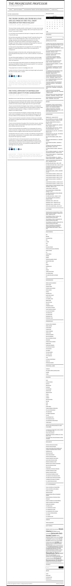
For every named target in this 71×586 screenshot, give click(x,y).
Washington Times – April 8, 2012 (52, 200)
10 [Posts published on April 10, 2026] (59, 22)
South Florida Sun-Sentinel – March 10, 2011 (54, 175)
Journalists (24, 83)
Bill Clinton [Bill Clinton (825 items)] (54, 531)
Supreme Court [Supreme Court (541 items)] (49, 556)
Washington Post (49, 316)
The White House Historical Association (53, 477)
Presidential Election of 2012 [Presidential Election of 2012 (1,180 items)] (55, 546)
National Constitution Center (51, 461)
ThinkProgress (48, 422)
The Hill (47, 415)
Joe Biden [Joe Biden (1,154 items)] (57, 542)
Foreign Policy (48, 329)
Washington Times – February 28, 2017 (53, 202)
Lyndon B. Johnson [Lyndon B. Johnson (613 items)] (58, 543)
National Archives (49, 492)
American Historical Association (52, 444)
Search (61, 567)
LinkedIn (47, 372)
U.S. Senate (48, 514)
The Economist (49, 348)
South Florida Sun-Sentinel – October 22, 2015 (54, 183)
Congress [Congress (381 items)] (58, 531)
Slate (47, 404)
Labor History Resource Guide (51, 459)
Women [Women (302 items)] (51, 561)
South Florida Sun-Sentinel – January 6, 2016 (54, 173)
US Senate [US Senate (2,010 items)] (59, 560)
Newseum (48, 498)
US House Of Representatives (32, 84)
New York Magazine (49, 336)
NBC (47, 262)
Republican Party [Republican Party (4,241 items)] (52, 553)
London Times (48, 296)
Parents (16, 84)
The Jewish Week (49, 314)
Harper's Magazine (49, 331)
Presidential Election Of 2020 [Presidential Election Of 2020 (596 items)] (52, 549)
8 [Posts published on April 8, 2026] (54, 22)
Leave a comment (26, 24)
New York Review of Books (51, 338)
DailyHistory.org (49, 451)
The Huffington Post (49, 416)
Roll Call (47, 401)
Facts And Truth (12, 83)
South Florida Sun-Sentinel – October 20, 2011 (54, 181)
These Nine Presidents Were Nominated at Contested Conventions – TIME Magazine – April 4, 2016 (54, 83)
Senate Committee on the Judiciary (52, 502)
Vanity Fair (48, 360)
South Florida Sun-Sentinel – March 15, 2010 (54, 177)
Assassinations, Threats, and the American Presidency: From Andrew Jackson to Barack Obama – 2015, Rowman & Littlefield (54, 105)
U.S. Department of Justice (51, 507)
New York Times (49, 302)
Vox (46, 276)
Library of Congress (49, 490)
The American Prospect (50, 346)
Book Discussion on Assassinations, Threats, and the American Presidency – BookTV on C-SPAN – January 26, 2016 (54, 213)
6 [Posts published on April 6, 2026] (49, 22)
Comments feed (49, 577)
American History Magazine (51, 324)
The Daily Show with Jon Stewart (52, 275)
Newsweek (48, 339)
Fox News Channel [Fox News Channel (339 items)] (56, 537)
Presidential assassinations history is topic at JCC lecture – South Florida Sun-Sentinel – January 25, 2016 (54, 167)
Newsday (47, 303)
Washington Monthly (50, 362)
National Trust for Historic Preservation (53, 463)
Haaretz (47, 291)
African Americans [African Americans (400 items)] (55, 529)
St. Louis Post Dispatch (50, 310)
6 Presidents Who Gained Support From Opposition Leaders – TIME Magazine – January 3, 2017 (54, 47)
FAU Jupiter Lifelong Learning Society (53, 370)
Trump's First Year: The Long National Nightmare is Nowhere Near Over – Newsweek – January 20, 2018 (54, 91)
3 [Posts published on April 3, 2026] (59, 20)
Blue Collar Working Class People (24, 81)
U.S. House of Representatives (51, 512)
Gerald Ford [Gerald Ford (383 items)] (52, 540)
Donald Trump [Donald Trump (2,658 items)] (51, 535)
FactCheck (48, 387)
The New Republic (49, 352)
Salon (47, 402)
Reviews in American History (51, 472)
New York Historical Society (51, 465)
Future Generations (18, 83)
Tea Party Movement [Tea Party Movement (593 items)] (56, 556)
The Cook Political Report (50, 409)
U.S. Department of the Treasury (52, 511)
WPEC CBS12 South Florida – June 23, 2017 (54, 205)
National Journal (49, 392)
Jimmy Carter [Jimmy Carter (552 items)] (51, 542)
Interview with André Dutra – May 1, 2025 (53, 163)
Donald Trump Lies (27, 82)
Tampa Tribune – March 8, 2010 (52, 188)
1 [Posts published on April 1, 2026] (54, 20)
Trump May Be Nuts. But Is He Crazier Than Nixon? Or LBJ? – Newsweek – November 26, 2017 (54, 87)
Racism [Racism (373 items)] (60, 551)
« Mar (47, 31)
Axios (47, 380)
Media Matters (48, 253)
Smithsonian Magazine (50, 345)
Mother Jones (48, 332)
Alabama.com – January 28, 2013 (52, 117)
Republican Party (23, 156)
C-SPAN (47, 241)
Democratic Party (34, 81)
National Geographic (50, 334)
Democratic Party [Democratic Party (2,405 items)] (56, 533)
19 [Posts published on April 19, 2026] (47, 26)
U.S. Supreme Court (49, 516)
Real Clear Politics (49, 399)
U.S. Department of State (50, 509)
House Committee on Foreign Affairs (52, 487)
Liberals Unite (48, 390)
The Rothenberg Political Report (52, 420)
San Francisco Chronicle (50, 307)
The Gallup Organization (50, 413)
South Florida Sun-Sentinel (51, 309)
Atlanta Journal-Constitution (51, 282)
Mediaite (47, 255)
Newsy (47, 264)
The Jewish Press (49, 312)
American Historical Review (51, 446)
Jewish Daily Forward (50, 295)
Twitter (47, 374)
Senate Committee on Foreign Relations (53, 500)
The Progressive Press (50, 418)
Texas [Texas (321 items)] (62, 556)
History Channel (49, 250)
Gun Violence (33, 155)
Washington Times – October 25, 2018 (53, 204)
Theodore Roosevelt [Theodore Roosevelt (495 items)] (50, 558)
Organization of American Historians (52, 468)
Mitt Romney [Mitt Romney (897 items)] (49, 545)
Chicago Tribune (49, 286)
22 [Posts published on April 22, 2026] (54, 26)
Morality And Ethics (34, 83)
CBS (47, 243)
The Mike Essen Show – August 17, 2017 (53, 195)
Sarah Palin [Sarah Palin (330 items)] (58, 555)
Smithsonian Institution (50, 504)
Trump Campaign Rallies (22, 84)
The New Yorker (49, 353)
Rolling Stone (48, 343)
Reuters (47, 269)
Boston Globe (48, 284)
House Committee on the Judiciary (52, 488)
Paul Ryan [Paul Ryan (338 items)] (54, 545)
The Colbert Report (49, 273)
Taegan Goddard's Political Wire (52, 408)
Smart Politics (48, 406)
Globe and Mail (48, 289)
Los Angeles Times (49, 298)
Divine (57, 583)
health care (38, 155)
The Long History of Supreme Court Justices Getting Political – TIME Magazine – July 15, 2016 (54, 67)
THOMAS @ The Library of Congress (52, 479)
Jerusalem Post (49, 293)
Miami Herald (48, 300)
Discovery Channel (49, 246)
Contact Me (54, 9)
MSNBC (47, 257)
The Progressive (49, 355)
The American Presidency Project (52, 474)
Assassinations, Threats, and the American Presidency (37, 9)
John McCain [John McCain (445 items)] (51, 543)
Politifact (47, 397)
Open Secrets (48, 467)
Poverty (17, 156)
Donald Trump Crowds (19, 82)
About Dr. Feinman (18, 9)
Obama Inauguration (50, 522)
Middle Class (13, 156)
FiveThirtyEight (48, 388)
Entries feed (48, 575)
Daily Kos (47, 383)
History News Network (50, 432)
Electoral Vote (48, 385)
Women (20, 157)
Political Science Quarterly (50, 341)
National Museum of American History (53, 497)
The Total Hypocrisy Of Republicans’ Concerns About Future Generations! (24, 92)
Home (10, 9)
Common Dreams (49, 381)
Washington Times (49, 317)
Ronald (19, 24)
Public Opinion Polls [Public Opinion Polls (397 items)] (55, 551)
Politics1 (47, 395)
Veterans (13, 157)
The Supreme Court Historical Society (53, 475)
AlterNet (47, 236)
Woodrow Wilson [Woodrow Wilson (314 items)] (54, 561)
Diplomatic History (49, 452)
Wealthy (16, 157)
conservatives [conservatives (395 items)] (48, 533)
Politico (47, 394)
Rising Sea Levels (29, 156)
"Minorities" (20, 154)
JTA (46, 252)
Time (47, 357)
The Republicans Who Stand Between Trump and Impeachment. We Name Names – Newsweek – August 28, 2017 (54, 72)
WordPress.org (48, 578)
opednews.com (49, 266)
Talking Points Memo (50, 271)
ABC (47, 234)
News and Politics (13, 81)
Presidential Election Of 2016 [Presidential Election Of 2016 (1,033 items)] (53, 548)
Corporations (38, 154)
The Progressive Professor (28, 3)
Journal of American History (51, 456)
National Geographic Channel (51, 259)
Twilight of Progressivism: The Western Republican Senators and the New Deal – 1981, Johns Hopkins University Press (54, 110)
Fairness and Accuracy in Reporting (52, 248)
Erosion (14, 155)
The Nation (48, 350)
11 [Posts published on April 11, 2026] (62, 22)
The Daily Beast (49, 411)
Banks (24, 154)
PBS (47, 267)
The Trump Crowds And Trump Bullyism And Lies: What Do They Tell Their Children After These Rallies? (25, 21)
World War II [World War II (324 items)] (59, 561)
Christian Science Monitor (50, 288)
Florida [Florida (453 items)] (51, 537)
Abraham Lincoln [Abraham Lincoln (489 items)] (49, 529)
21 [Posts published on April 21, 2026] (52, 26)
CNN (47, 245)
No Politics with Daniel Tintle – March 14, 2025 (54, 164)
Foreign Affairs (48, 327)
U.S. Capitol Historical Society (51, 481)
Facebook (48, 368)
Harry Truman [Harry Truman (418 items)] (56, 540)
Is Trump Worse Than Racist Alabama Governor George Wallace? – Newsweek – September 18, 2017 (53, 57)
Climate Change (32, 154)
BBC (47, 239)
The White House (49, 505)
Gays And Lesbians (27, 155)
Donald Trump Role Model (36, 82)
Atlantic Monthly (49, 325)
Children (27, 154)
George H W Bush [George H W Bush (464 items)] (55, 538)
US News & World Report (50, 359)
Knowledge (29, 83)
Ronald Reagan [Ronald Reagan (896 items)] (52, 555)
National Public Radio (50, 260)
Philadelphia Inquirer (49, 305)
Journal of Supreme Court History (52, 458)
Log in (47, 573)
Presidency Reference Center (51, 470)
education (10, 155)
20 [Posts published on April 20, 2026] (49, 26)
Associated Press (49, 238)
